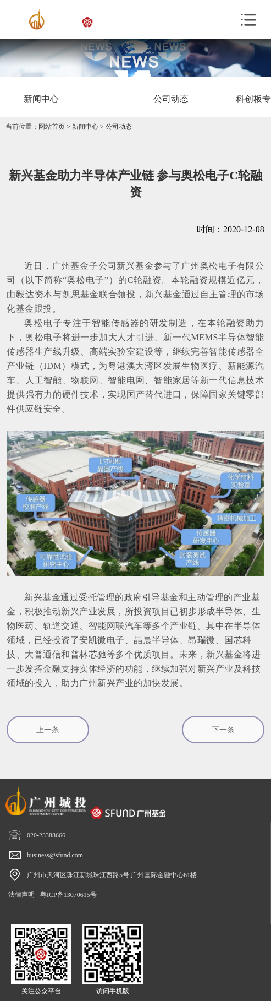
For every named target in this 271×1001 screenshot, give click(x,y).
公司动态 (119, 126)
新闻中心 (85, 126)
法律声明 (21, 895)
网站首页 (51, 126)
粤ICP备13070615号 (68, 895)
